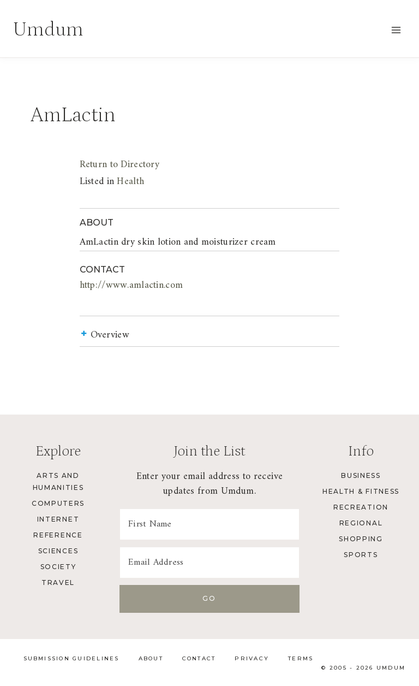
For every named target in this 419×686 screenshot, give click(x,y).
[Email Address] (209, 562)
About (151, 658)
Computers (58, 503)
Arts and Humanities (58, 481)
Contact (199, 658)
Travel (58, 582)
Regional (360, 523)
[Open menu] (396, 29)
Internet (58, 519)
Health (98, 181)
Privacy (252, 658)
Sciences (58, 551)
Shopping (360, 539)
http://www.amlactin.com (99, 285)
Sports (361, 555)
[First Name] (209, 524)
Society (58, 567)
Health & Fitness (360, 491)
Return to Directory (87, 164)
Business (360, 475)
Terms (300, 658)
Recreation (360, 507)
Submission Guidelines (71, 658)
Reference (57, 535)
